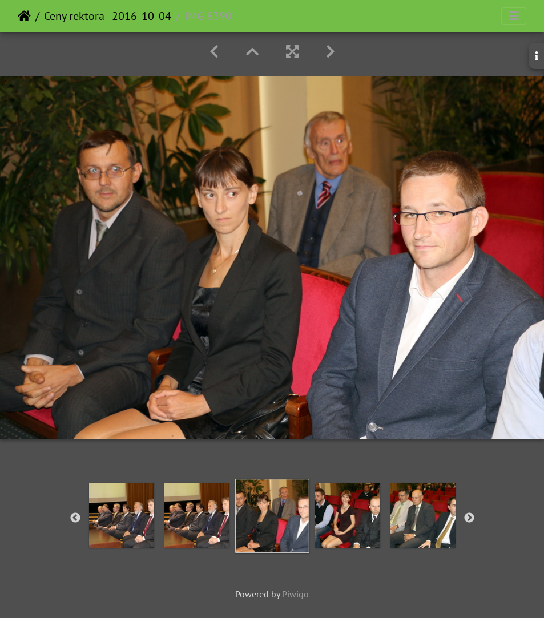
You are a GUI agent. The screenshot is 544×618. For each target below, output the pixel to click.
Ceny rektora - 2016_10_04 (107, 16)
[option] (121, 515)
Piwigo (295, 594)
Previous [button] (75, 518)
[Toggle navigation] (513, 16)
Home (24, 16)
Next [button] (469, 518)
